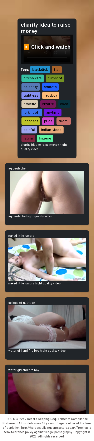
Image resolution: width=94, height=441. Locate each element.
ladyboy (50, 95)
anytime (53, 112)
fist (57, 69)
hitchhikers (33, 78)
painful (29, 130)
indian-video (51, 130)
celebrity (31, 87)
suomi (64, 121)
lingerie (45, 138)
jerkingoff (32, 112)
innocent (31, 121)
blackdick (40, 69)
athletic (30, 104)
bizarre (48, 104)
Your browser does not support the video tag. (47, 192)
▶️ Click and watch (47, 47)
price (48, 121)
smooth (50, 87)
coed (64, 104)
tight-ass (31, 95)
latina (28, 138)
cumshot (55, 78)
